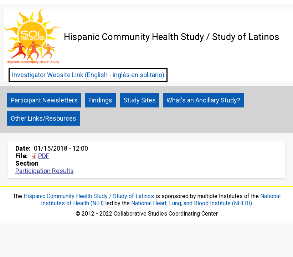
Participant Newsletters (44, 100)
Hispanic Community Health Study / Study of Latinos (89, 196)
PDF (43, 156)
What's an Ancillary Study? (203, 100)
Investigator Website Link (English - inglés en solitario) (88, 75)
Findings (100, 100)
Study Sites (139, 100)
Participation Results (44, 171)
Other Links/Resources (43, 118)
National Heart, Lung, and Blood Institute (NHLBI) (191, 203)
